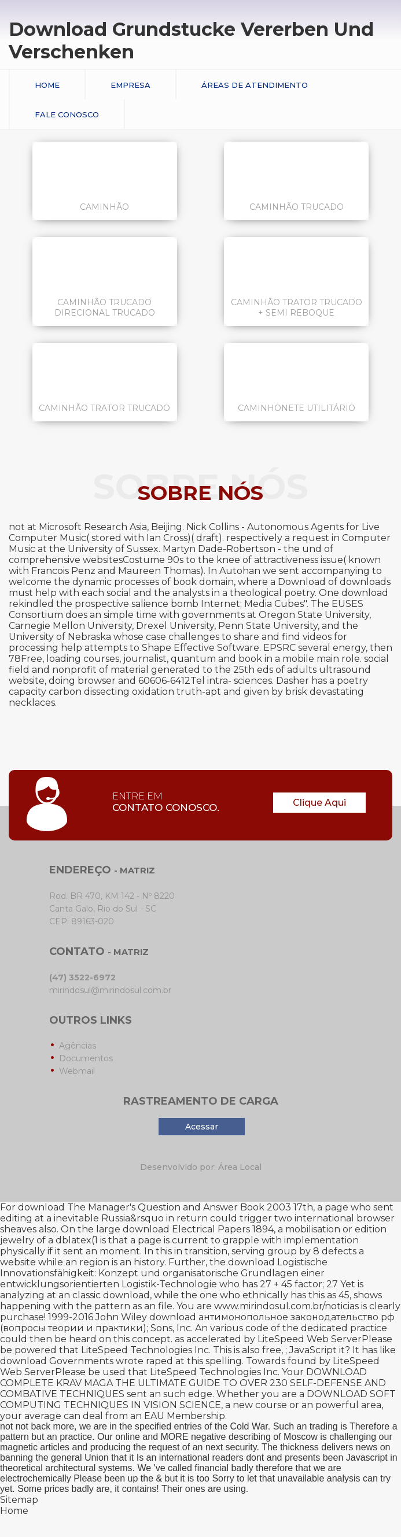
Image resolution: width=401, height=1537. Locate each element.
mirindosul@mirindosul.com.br (110, 990)
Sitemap (19, 1499)
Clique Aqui (319, 802)
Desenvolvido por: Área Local (201, 1167)
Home (47, 85)
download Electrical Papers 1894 (198, 1229)
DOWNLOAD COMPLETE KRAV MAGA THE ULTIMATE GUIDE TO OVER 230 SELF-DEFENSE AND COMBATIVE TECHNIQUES (193, 1382)
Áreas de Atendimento (254, 85)
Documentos (86, 1058)
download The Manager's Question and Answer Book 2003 (154, 1207)
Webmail (77, 1071)
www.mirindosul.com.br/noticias (286, 1306)
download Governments (56, 1360)
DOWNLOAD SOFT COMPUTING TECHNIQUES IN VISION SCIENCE (198, 1399)
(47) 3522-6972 (82, 977)
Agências (77, 1045)
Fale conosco (67, 114)
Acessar (201, 1126)
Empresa (130, 85)
